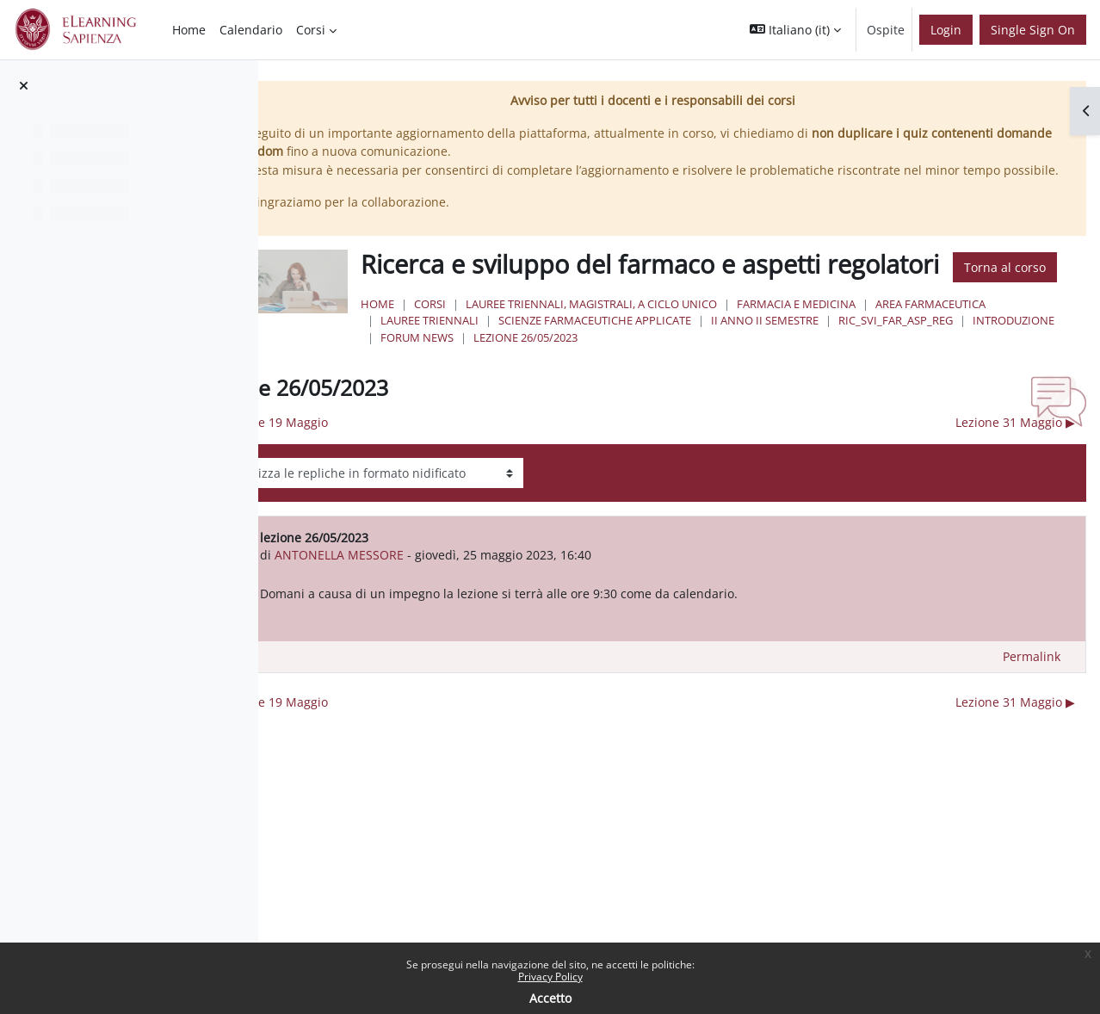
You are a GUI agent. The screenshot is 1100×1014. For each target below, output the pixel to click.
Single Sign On (1033, 30)
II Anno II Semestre (1008, 368)
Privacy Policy (550, 976)
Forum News (766, 385)
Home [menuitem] (189, 30)
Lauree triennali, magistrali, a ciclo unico (705, 352)
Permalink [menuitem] (1031, 704)
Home (491, 352)
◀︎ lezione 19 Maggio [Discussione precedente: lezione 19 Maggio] (406, 470)
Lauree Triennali (673, 368)
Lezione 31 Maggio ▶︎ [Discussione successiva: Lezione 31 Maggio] (1015, 470)
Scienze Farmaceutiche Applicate (838, 368)
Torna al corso (533, 315)
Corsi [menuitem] (310, 30)
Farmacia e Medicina (909, 352)
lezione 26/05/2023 (875, 385)
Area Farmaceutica (549, 368)
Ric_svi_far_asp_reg (551, 385)
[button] (795, 29)
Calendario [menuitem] (250, 30)
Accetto (550, 998)
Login (945, 30)
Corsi (543, 352)
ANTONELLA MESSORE (476, 603)
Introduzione (669, 385)
